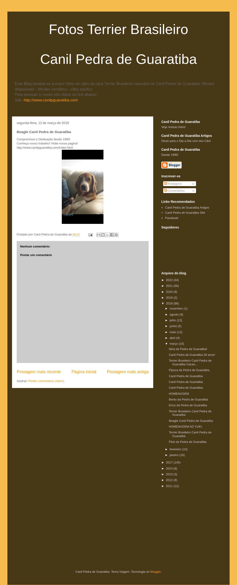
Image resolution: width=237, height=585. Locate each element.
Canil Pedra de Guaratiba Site (185, 212)
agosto (175, 314)
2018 (170, 303)
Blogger (155, 571)
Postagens (173, 183)
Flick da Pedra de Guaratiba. (188, 442)
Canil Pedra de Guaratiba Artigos (187, 207)
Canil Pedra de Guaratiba (186, 376)
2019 (170, 297)
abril (173, 338)
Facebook (171, 218)
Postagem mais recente (39, 371)
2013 (170, 474)
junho (174, 326)
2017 (170, 462)
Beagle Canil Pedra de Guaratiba (191, 420)
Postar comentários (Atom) (46, 381)
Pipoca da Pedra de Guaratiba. (189, 370)
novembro (177, 308)
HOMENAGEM (179, 393)
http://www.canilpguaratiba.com (51, 100)
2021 (170, 286)
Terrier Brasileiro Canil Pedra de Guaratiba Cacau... (190, 362)
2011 (170, 486)
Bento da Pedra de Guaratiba (188, 399)
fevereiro (176, 449)
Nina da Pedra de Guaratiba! (188, 349)
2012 (170, 480)
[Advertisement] (199, 518)
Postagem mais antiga (128, 371)
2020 (170, 292)
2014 (170, 468)
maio (173, 332)
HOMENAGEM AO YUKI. (186, 426)
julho (173, 320)
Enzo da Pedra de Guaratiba (188, 405)
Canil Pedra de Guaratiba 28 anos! (192, 355)
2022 (170, 280)
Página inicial (84, 371)
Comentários (174, 190)
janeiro (175, 455)
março (174, 343)
